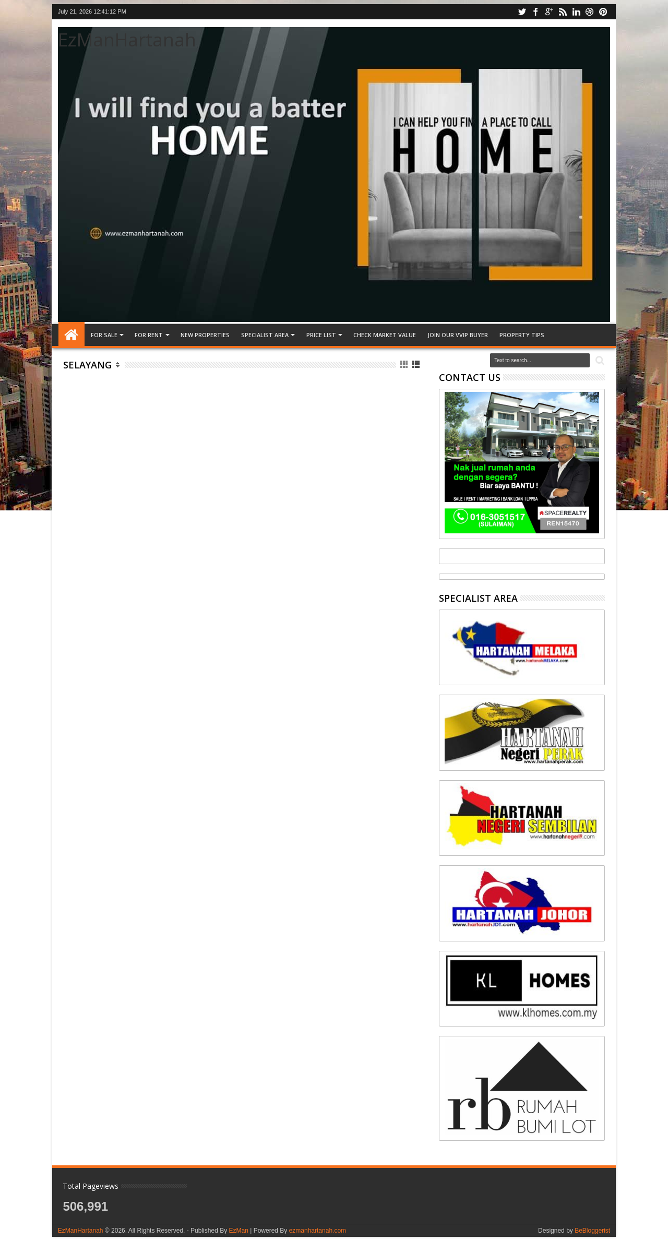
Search (599, 360)
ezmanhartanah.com (317, 1230)
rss (562, 11)
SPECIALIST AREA (265, 335)
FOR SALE (104, 335)
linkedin (576, 11)
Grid (405, 365)
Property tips (521, 335)
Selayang (87, 365)
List (417, 365)
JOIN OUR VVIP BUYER (457, 335)
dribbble (590, 11)
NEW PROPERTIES (205, 335)
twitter (522, 11)
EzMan (238, 1230)
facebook (535, 11)
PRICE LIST (321, 335)
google (549, 11)
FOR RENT (149, 335)
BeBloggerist (592, 1230)
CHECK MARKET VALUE (384, 335)
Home (71, 335)
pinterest (603, 11)
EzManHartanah (127, 39)
